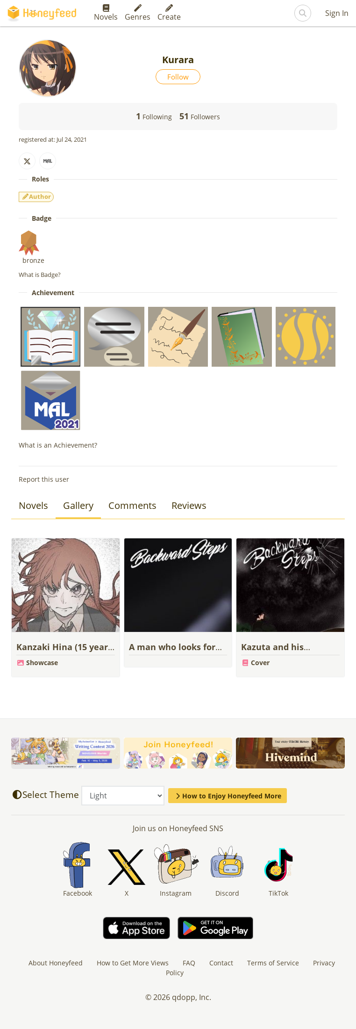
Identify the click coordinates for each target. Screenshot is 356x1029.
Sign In (337, 13)
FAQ (189, 962)
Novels (106, 13)
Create (169, 13)
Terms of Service (273, 962)
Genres (137, 13)
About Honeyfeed (55, 962)
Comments (132, 505)
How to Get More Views (133, 962)
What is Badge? (40, 274)
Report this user (44, 479)
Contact (221, 962)
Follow (178, 76)
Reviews (188, 505)
